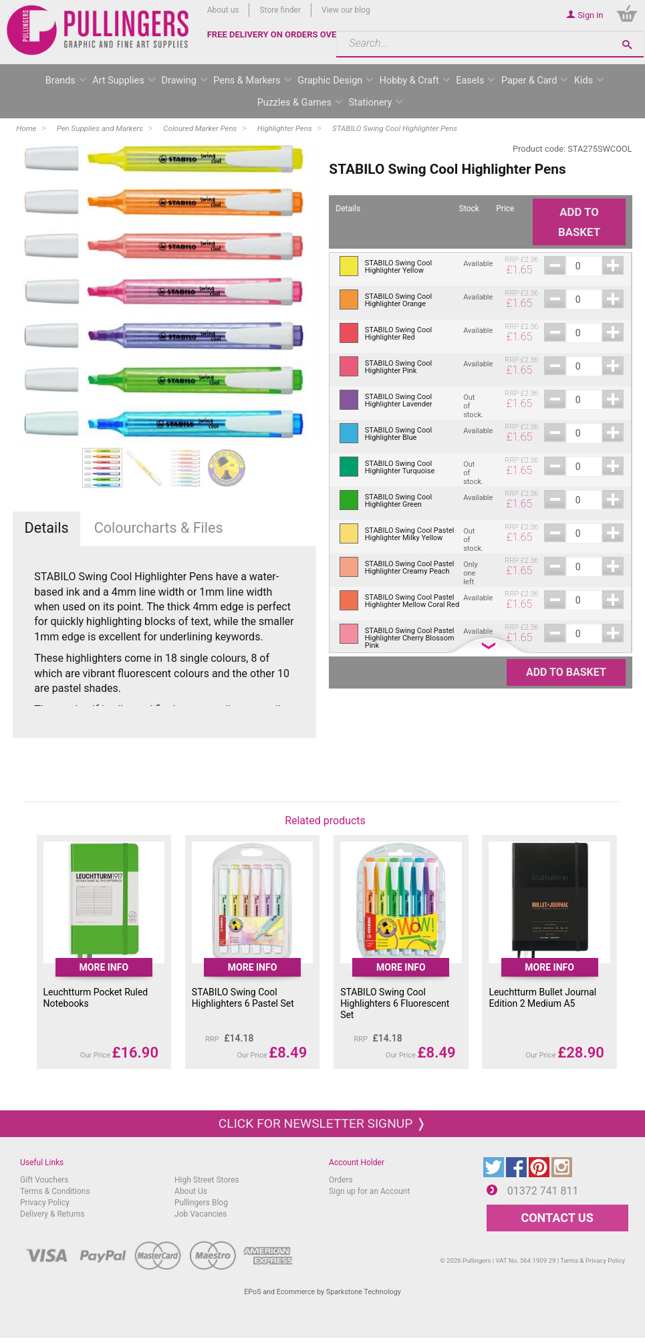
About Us (190, 1191)
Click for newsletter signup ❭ (322, 1123)
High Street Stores (206, 1180)
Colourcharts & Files (158, 527)
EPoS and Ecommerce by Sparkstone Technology (322, 1292)
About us (223, 10)
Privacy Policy (45, 1202)
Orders (341, 1180)
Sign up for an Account (369, 1191)
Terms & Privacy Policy (592, 1260)
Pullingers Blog (201, 1202)
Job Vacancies (200, 1214)
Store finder (280, 10)
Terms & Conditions (55, 1191)
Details (47, 527)
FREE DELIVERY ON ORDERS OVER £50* (285, 34)
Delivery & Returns (52, 1214)
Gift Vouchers (44, 1180)
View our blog (345, 10)
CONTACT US (557, 1218)
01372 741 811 (543, 1191)
